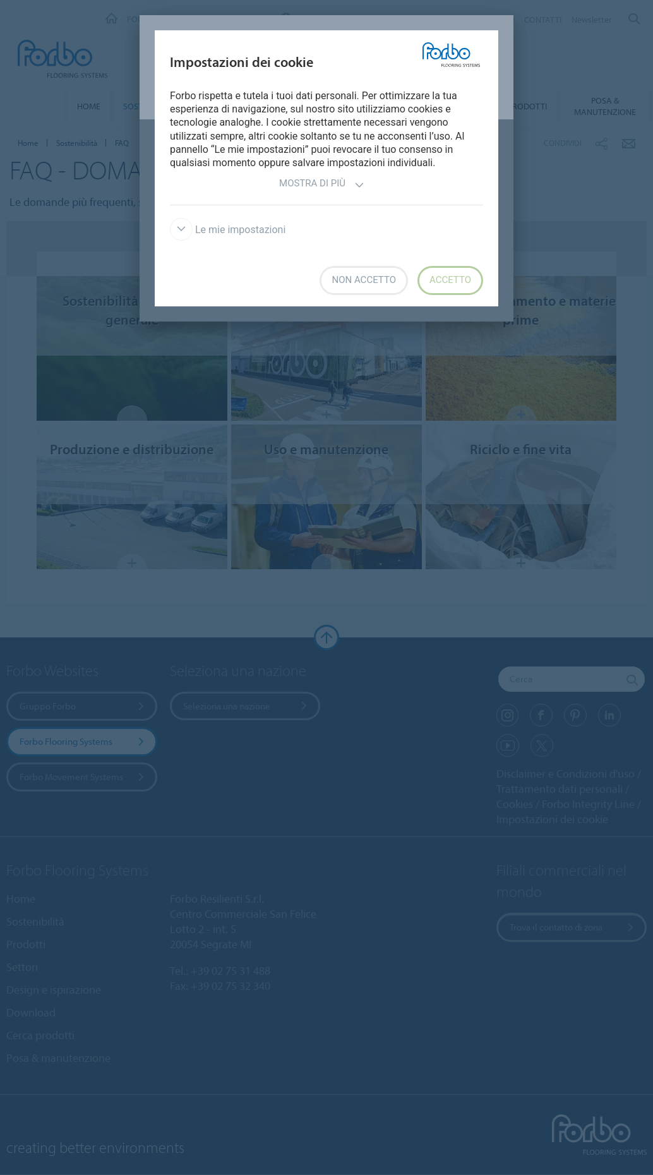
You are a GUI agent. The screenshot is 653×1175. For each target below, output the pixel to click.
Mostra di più (321, 185)
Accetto (450, 280)
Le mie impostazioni (227, 230)
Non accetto (363, 280)
